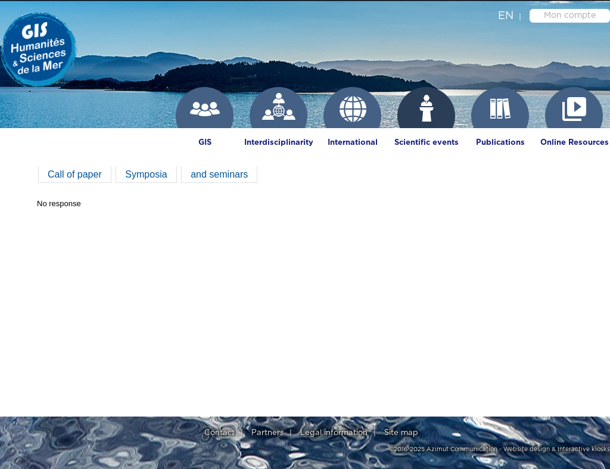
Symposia (146, 174)
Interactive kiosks (584, 449)
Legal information (334, 433)
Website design (526, 449)
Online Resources (574, 143)
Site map (401, 433)
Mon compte (570, 15)
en (505, 16)
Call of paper (75, 174)
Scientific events (426, 143)
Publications (500, 143)
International (353, 143)
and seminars (219, 174)
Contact (219, 433)
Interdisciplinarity (278, 143)
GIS (204, 143)
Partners (267, 433)
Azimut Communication (462, 449)
